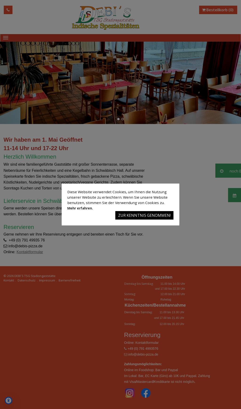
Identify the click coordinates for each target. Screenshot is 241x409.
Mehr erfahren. (80, 208)
